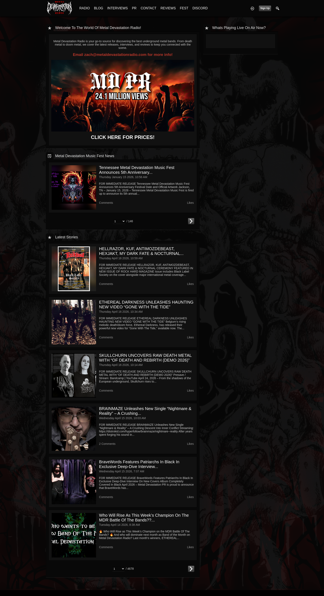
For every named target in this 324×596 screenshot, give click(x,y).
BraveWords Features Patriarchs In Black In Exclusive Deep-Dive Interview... (139, 464)
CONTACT (148, 8)
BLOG (98, 8)
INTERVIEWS (117, 8)
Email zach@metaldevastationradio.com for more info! (123, 54)
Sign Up (265, 8)
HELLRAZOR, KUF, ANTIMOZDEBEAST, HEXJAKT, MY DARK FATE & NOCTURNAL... (141, 251)
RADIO (84, 8)
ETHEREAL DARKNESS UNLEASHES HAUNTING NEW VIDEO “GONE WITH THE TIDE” (146, 304)
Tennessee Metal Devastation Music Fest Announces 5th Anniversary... (136, 170)
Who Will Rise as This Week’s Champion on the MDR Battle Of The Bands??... (144, 517)
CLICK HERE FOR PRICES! (123, 137)
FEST (184, 8)
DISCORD (200, 8)
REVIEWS (168, 8)
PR (134, 8)
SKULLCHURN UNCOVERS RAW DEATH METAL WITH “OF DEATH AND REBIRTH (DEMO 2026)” (145, 357)
